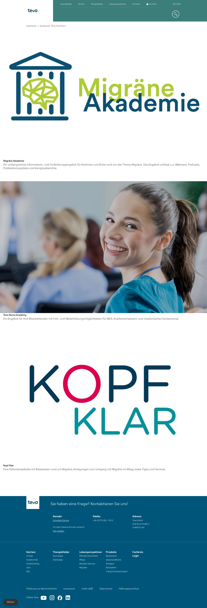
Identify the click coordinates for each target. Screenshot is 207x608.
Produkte (136, 4)
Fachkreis (151, 4)
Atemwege (58, 560)
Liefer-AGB (87, 588)
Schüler (29, 556)
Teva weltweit (66, 4)
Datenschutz (105, 588)
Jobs (28, 567)
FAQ (28, 571)
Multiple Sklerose (87, 563)
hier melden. (58, 531)
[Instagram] (52, 598)
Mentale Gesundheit (88, 556)
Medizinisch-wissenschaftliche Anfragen (113, 560)
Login (177, 4)
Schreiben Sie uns (61, 520)
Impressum (69, 588)
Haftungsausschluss (129, 588)
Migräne (83, 567)
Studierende (32, 560)
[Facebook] (60, 598)
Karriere (81, 4)
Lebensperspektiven (117, 4)
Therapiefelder (97, 4)
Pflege (82, 560)
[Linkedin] (68, 598)
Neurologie (58, 556)
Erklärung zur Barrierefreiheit (41, 588)
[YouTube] (43, 598)
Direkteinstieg (32, 563)
